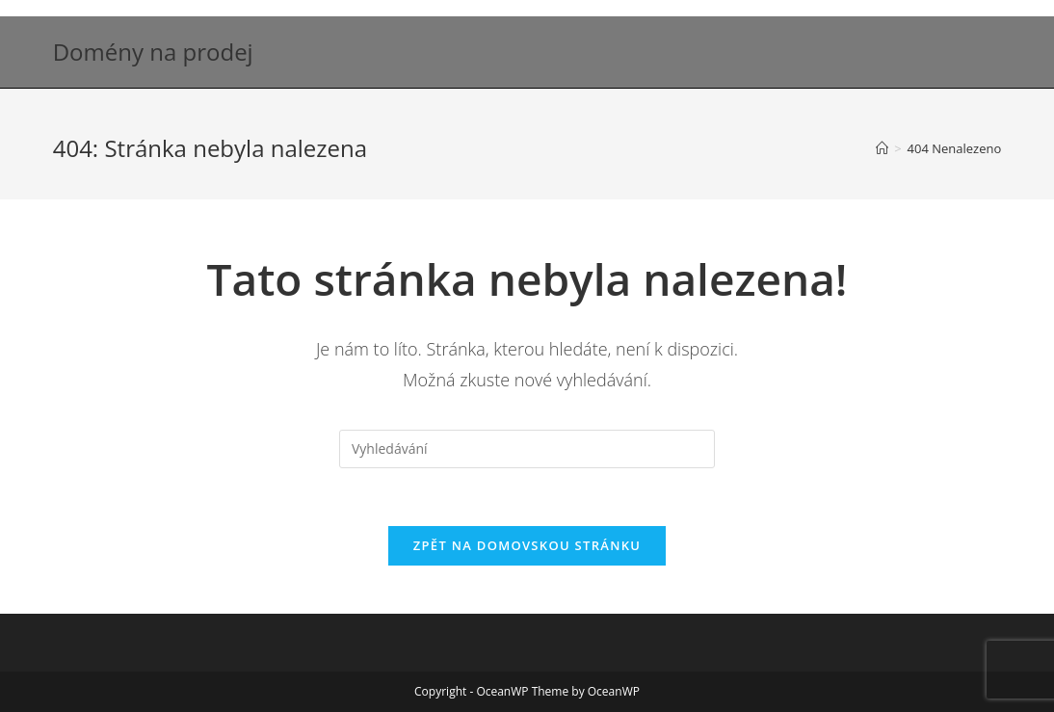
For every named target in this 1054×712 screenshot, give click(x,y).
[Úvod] (882, 148)
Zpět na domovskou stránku (527, 545)
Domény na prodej (153, 51)
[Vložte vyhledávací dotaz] (527, 449)
